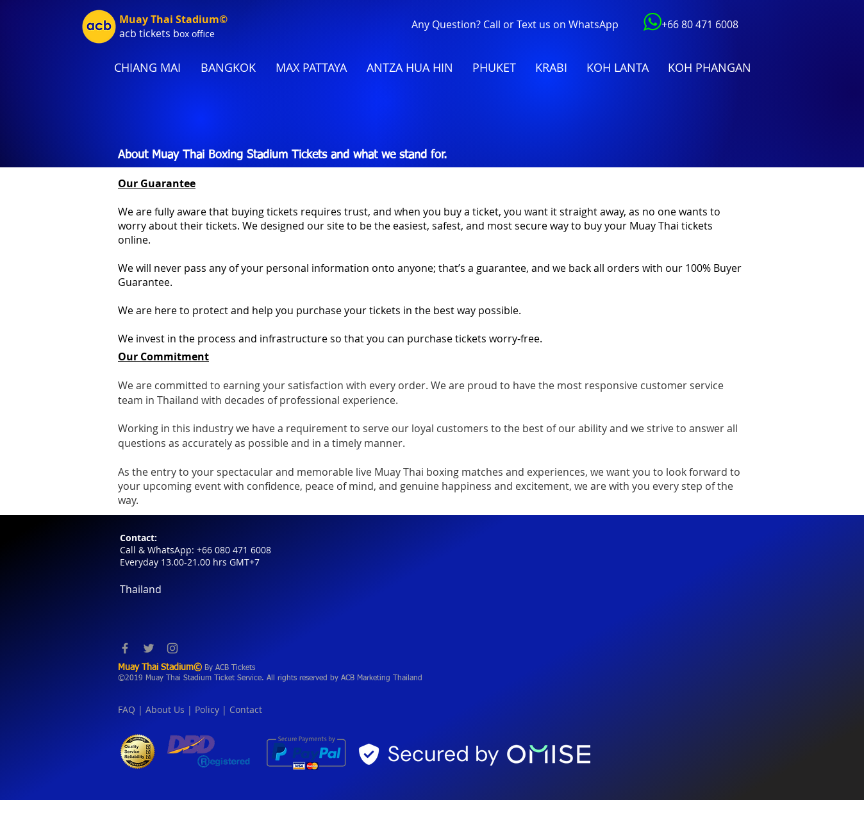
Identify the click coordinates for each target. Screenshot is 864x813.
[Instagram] (172, 648)
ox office (197, 34)
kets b (165, 33)
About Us (165, 709)
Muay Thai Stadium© (173, 19)
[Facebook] (125, 648)
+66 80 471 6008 (699, 24)
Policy (207, 709)
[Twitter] (149, 648)
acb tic (135, 33)
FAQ (126, 709)
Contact (245, 709)
